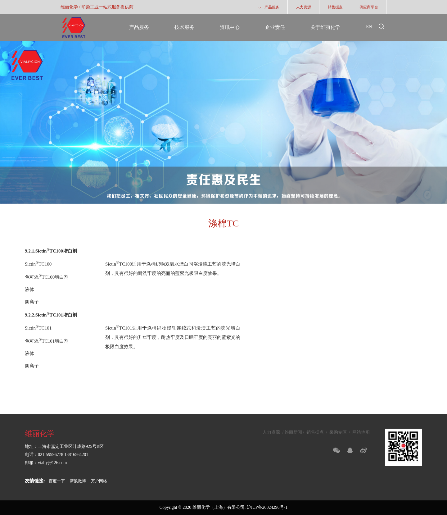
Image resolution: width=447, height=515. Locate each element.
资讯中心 (230, 27)
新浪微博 (78, 481)
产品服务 (139, 27)
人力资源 (272, 432)
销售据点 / (316, 432)
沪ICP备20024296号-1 (267, 507)
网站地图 (360, 432)
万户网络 (99, 481)
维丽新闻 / (295, 432)
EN (369, 26)
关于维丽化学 (325, 27)
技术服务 (184, 27)
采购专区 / (339, 432)
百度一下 (57, 481)
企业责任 (275, 27)
